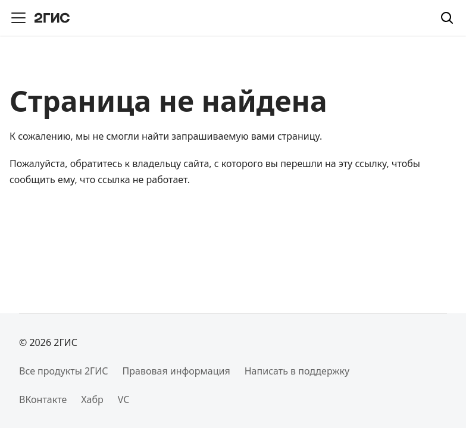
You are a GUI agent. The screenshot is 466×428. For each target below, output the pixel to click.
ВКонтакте (43, 399)
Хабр (92, 399)
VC (124, 399)
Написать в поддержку (297, 370)
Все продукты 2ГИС (63, 370)
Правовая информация (176, 370)
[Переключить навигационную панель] (18, 18)
